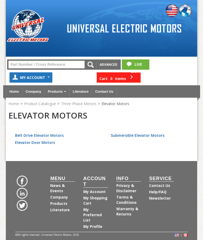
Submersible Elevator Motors (137, 135)
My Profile (92, 226)
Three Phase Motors (78, 103)
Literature (81, 91)
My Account (31, 78)
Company (33, 91)
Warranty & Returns (127, 211)
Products (57, 91)
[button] (119, 77)
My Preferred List (92, 215)
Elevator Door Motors (35, 142)
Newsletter (160, 198)
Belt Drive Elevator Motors (39, 135)
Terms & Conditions (126, 200)
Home (14, 91)
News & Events (57, 188)
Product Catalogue (40, 103)
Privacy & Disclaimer (126, 188)
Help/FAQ (158, 191)
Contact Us (104, 91)
